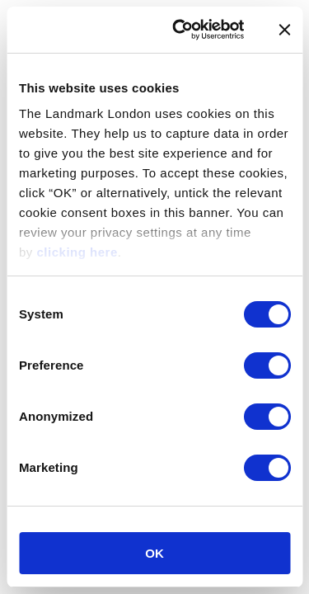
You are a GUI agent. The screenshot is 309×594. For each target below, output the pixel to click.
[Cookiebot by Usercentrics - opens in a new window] (181, 29)
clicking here (77, 252)
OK (154, 553)
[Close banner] (284, 29)
